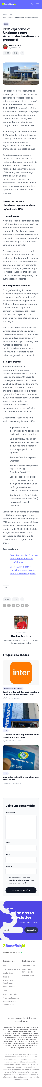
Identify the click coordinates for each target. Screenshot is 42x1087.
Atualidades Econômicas (8, 981)
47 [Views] (7, 53)
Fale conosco (28, 975)
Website (8, 866)
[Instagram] (4, 605)
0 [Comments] (15, 53)
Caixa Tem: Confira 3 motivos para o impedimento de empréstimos (24, 559)
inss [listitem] (6, 587)
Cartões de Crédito (11, 969)
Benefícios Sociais (10, 994)
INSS (11, 14)
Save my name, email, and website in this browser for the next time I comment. (21, 880)
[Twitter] (22, 605)
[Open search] (31, 4)
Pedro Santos (21, 636)
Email (8, 854)
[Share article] (22, 53)
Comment (10, 813)
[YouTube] (18, 605)
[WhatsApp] (27, 605)
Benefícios (7, 977)
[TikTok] (13, 605)
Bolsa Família (9, 987)
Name (8, 843)
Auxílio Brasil (8, 973)
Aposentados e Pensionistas (9, 1002)
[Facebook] (9, 605)
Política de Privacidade (27, 970)
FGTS (5, 990)
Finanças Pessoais (11, 998)
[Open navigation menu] (37, 4)
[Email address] (13, 930)
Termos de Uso (14, 1018)
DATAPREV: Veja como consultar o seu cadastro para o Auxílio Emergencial (23, 570)
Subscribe (31, 930)
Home (5, 14)
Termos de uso (28, 966)
